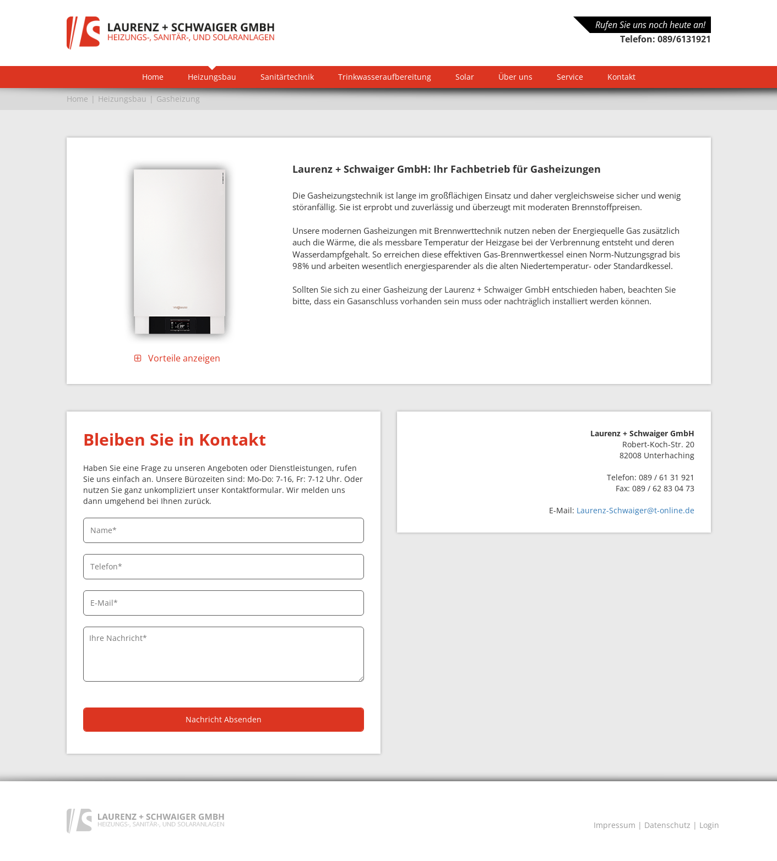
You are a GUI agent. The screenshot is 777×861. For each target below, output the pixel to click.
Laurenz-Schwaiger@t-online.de (635, 510)
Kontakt (621, 77)
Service (570, 77)
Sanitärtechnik (287, 77)
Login (709, 825)
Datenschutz (667, 825)
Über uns (515, 77)
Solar (464, 77)
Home (153, 77)
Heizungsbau (212, 77)
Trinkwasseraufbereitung (384, 77)
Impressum (614, 825)
